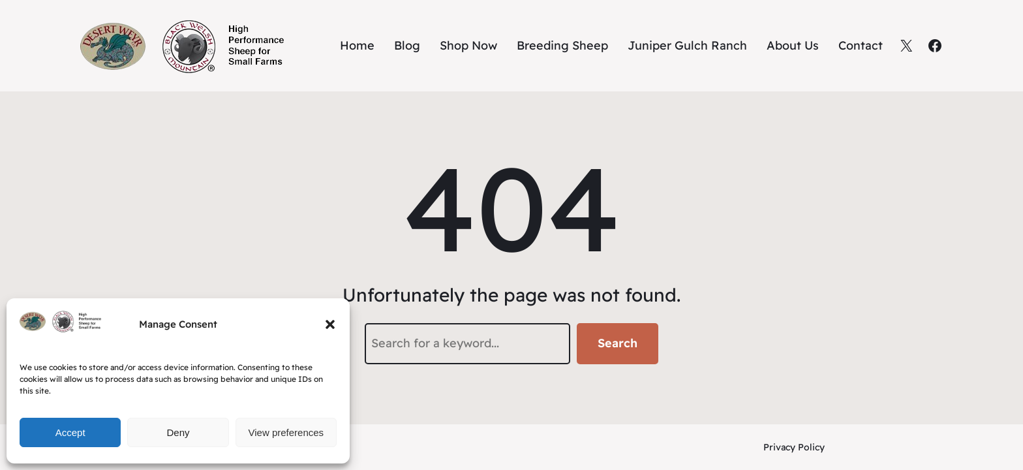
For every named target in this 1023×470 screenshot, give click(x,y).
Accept (70, 432)
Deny (177, 432)
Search (617, 343)
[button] (330, 324)
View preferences (286, 432)
